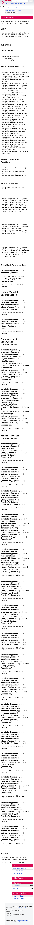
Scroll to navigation (8, 17)
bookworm (8, 10)
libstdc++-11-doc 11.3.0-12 (19, 908)
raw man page (17, 873)
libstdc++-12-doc (18, 899)
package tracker (18, 871)
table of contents (19, 878)
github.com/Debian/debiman (23, 920)
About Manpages (16, 3)
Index (7, 3)
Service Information (12, 8)
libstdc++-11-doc (16, 10)
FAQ (24, 3)
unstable (15, 888)
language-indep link (19, 868)
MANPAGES (8, 0)
